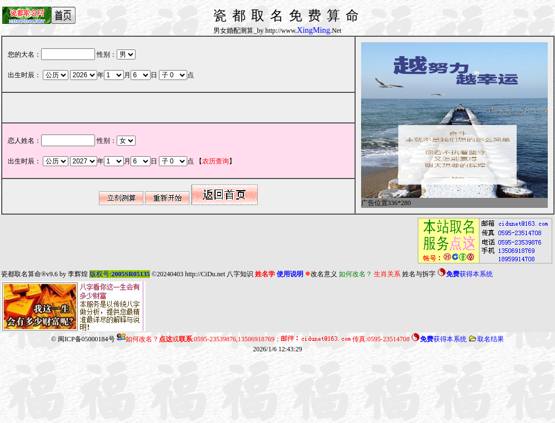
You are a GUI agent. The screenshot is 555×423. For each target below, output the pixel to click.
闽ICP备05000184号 (86, 339)
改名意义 (321, 274)
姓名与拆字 (419, 274)
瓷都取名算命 (21, 274)
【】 (216, 161)
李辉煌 (78, 274)
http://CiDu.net (205, 274)
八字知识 (240, 274)
